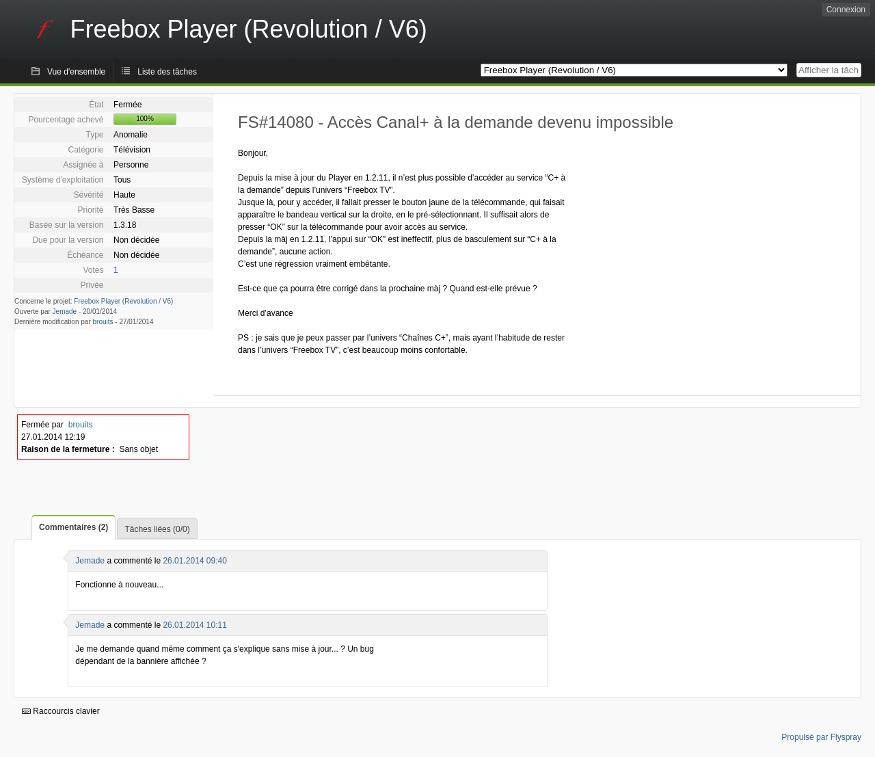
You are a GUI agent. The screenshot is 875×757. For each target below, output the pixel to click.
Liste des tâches (167, 72)
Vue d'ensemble (76, 72)
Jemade (65, 311)
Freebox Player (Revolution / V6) (123, 301)
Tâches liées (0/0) (156, 529)
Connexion (845, 9)
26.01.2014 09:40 (194, 561)
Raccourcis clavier (61, 711)
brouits (103, 322)
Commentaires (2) (73, 527)
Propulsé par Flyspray (821, 737)
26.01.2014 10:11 (194, 625)
